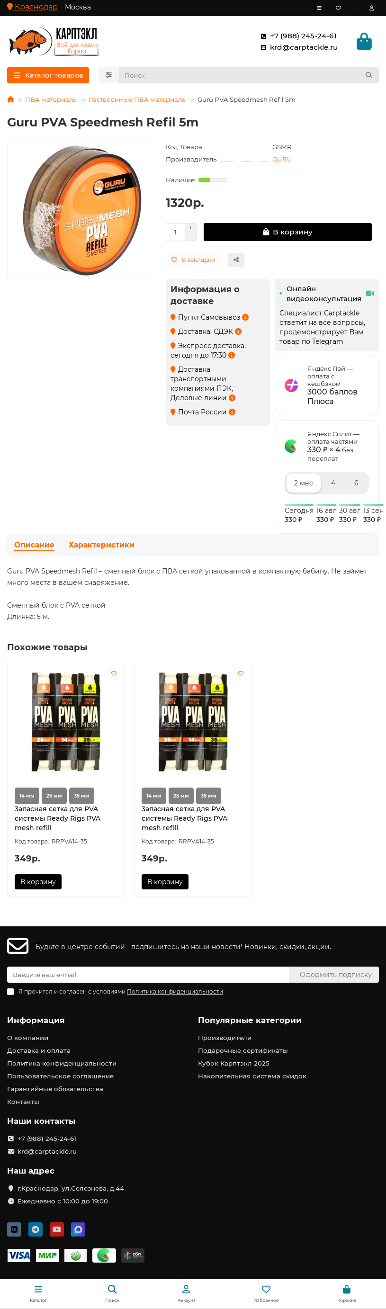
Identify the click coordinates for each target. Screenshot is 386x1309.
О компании (27, 1038)
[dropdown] (319, 8)
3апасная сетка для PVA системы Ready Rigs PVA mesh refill (57, 820)
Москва (78, 7)
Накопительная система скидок (252, 1076)
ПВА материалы (51, 101)
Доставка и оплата (39, 1051)
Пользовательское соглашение (60, 1076)
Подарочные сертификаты (243, 1051)
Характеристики (102, 546)
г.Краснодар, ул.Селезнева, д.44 (71, 1188)
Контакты (23, 1102)
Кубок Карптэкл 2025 (233, 1063)
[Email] (148, 975)
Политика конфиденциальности (62, 1063)
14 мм (27, 797)
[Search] (249, 77)
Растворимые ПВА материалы (138, 101)
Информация (36, 1020)
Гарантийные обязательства (55, 1089)
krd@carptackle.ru (297, 48)
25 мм (54, 797)
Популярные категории (250, 1020)
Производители (224, 1038)
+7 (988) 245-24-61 (297, 36)
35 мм (82, 797)
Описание (34, 546)
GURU (282, 160)
